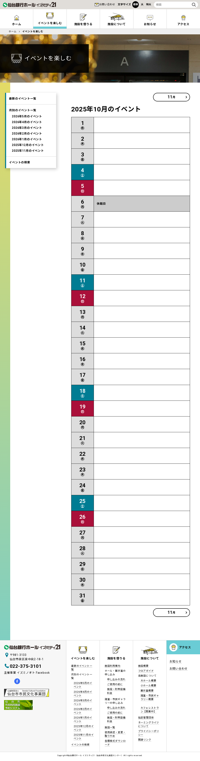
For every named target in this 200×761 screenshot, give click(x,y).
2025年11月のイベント (28, 150)
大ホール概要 (148, 680)
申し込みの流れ (116, 679)
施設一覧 (110, 727)
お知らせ (150, 24)
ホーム (16, 24)
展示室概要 (147, 690)
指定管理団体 (146, 717)
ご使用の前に (115, 684)
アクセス (183, 24)
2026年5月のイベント (27, 116)
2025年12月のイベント (28, 145)
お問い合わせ (107, 4)
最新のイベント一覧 (22, 98)
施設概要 (143, 665)
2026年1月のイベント (27, 139)
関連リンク (144, 739)
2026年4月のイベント (27, 122)
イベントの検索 (19, 162)
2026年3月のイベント (27, 127)
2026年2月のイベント (27, 133)
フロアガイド (146, 670)
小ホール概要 (148, 685)
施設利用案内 (112, 665)
